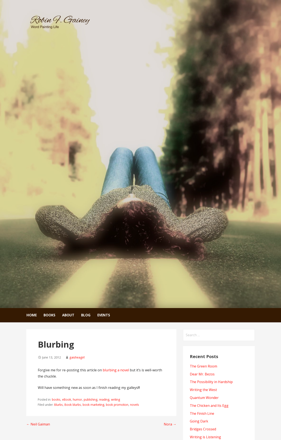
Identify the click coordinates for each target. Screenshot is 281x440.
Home (31, 315)
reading (104, 399)
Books (49, 315)
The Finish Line (202, 413)
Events (103, 315)
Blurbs (58, 405)
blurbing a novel (116, 370)
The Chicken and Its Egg (209, 405)
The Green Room (203, 366)
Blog (86, 315)
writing (115, 399)
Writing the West (203, 389)
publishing (90, 399)
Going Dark (199, 421)
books (56, 399)
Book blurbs (72, 405)
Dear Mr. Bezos (202, 374)
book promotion (117, 405)
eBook (66, 399)
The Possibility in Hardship (211, 381)
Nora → (170, 424)
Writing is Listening (205, 437)
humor (77, 399)
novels (134, 405)
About (68, 315)
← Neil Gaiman (38, 424)
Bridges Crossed (203, 429)
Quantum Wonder (204, 397)
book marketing (93, 405)
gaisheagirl (77, 357)
